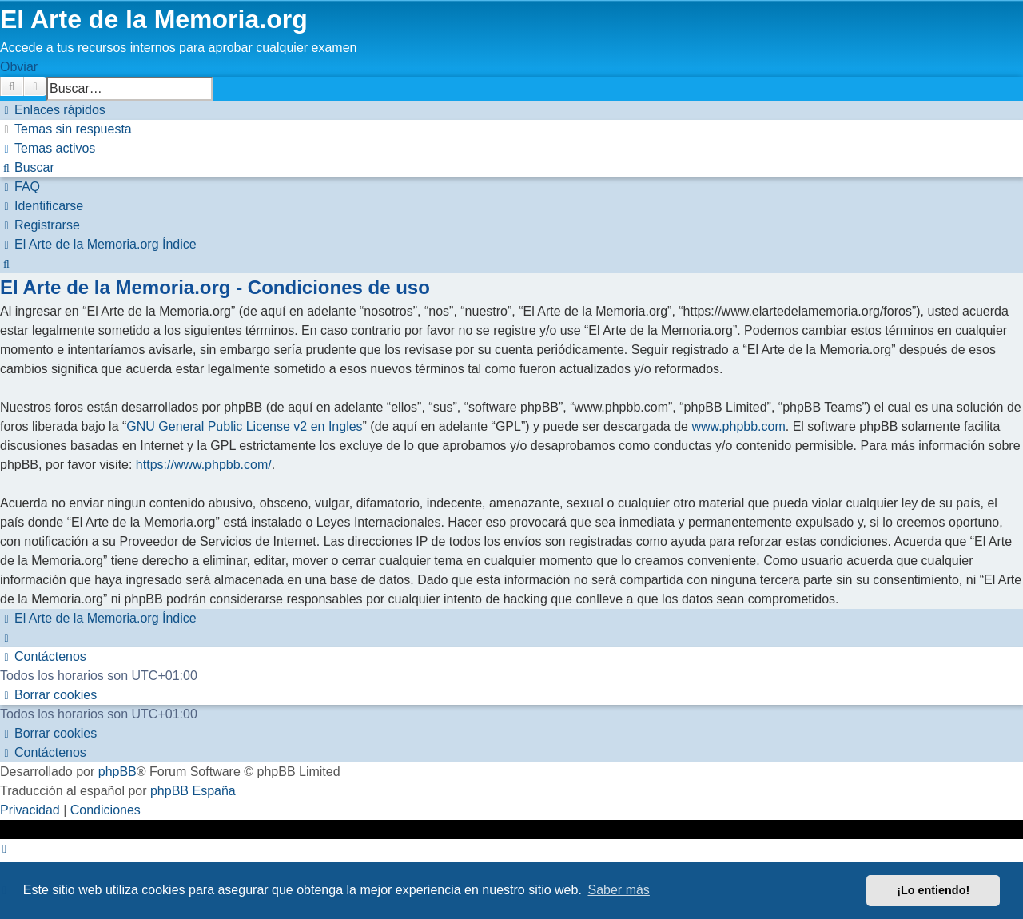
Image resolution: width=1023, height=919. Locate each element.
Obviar (19, 67)
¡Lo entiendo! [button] (933, 890)
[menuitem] (66, 129)
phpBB (117, 771)
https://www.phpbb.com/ (204, 464)
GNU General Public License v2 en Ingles (244, 426)
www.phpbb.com (738, 426)
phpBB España (193, 791)
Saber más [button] (619, 890)
